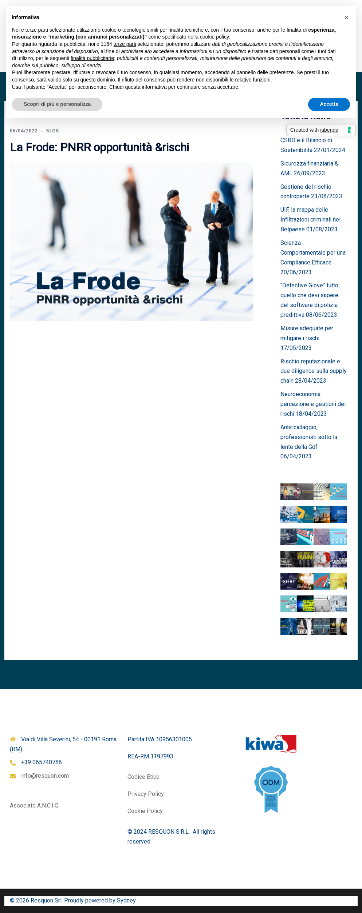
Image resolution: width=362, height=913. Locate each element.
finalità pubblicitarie (92, 58)
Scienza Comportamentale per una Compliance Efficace (313, 252)
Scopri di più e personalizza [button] (57, 104)
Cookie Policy (145, 811)
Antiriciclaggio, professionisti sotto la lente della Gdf (308, 437)
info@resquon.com (45, 775)
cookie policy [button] (214, 37)
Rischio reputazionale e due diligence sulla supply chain (313, 371)
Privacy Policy (145, 793)
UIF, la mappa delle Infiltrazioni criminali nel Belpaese (310, 219)
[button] (346, 17)
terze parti (125, 44)
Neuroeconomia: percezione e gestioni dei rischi (313, 404)
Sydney (126, 900)
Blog (52, 130)
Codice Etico (143, 776)
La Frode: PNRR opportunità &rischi (99, 147)
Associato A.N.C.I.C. (34, 805)
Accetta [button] (329, 104)
